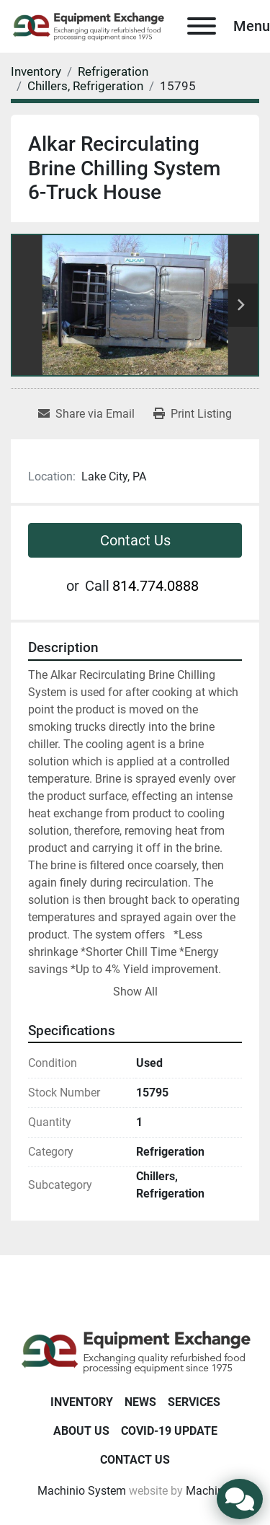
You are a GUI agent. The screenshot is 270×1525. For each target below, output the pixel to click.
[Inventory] (36, 71)
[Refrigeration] (113, 71)
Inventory (81, 1402)
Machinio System (81, 1491)
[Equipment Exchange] (135, 1351)
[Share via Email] (86, 414)
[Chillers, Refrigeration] (85, 86)
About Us (81, 1431)
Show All (135, 991)
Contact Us (135, 540)
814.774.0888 (155, 585)
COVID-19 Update (169, 1431)
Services (194, 1402)
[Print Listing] (192, 414)
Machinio (209, 1491)
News (140, 1402)
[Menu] (201, 26)
